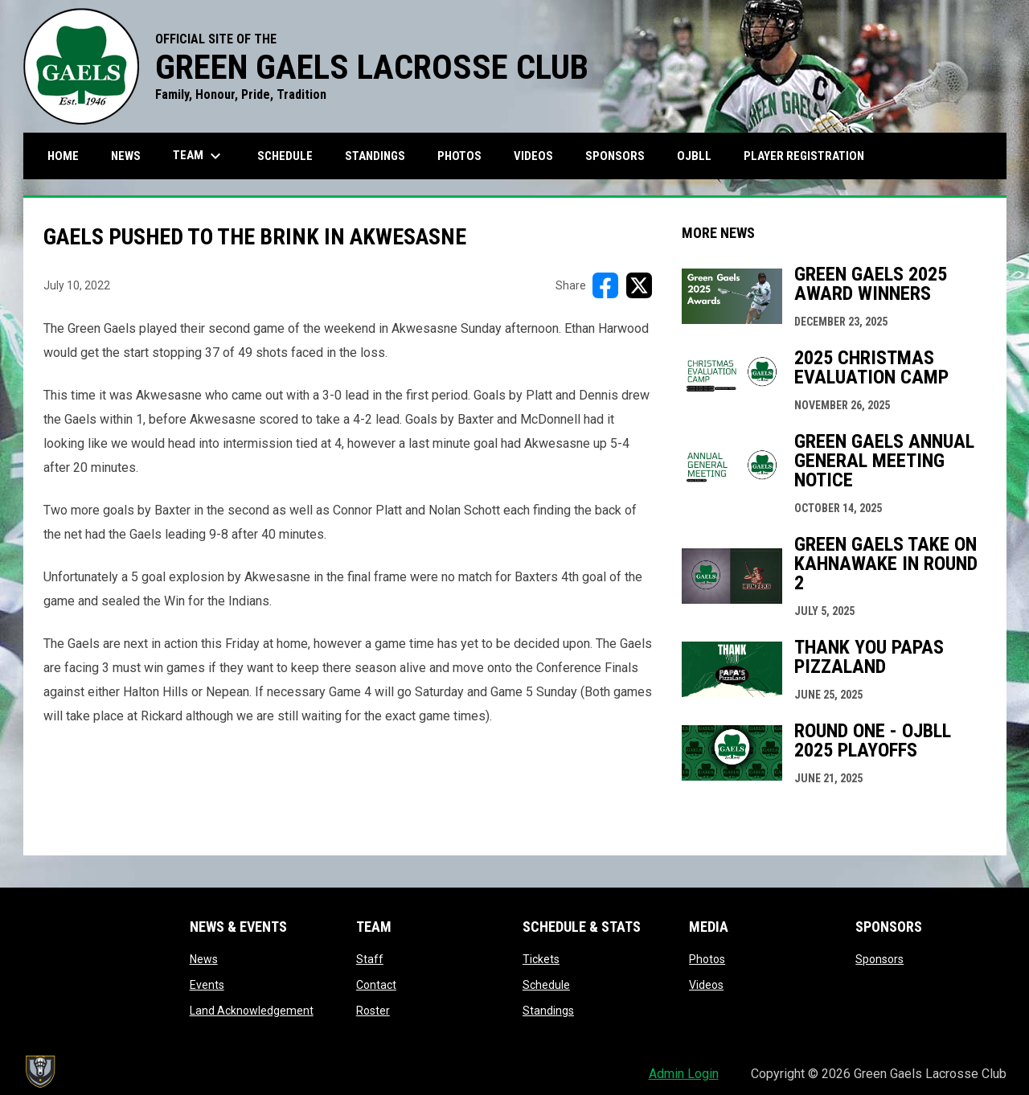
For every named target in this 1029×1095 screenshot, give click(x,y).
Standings (548, 1010)
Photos (707, 959)
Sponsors (879, 959)
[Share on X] (639, 285)
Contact (376, 984)
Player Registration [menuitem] (810, 155)
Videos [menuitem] (533, 156)
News (204, 959)
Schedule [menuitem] (285, 156)
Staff (369, 959)
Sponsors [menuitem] (615, 156)
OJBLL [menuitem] (700, 155)
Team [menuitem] (199, 156)
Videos (706, 984)
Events (207, 984)
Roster (373, 1010)
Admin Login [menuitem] (684, 1073)
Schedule (546, 984)
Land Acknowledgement (252, 1010)
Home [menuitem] (63, 156)
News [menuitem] (126, 156)
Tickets (541, 959)
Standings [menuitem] (375, 156)
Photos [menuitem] (459, 156)
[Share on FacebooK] (605, 285)
